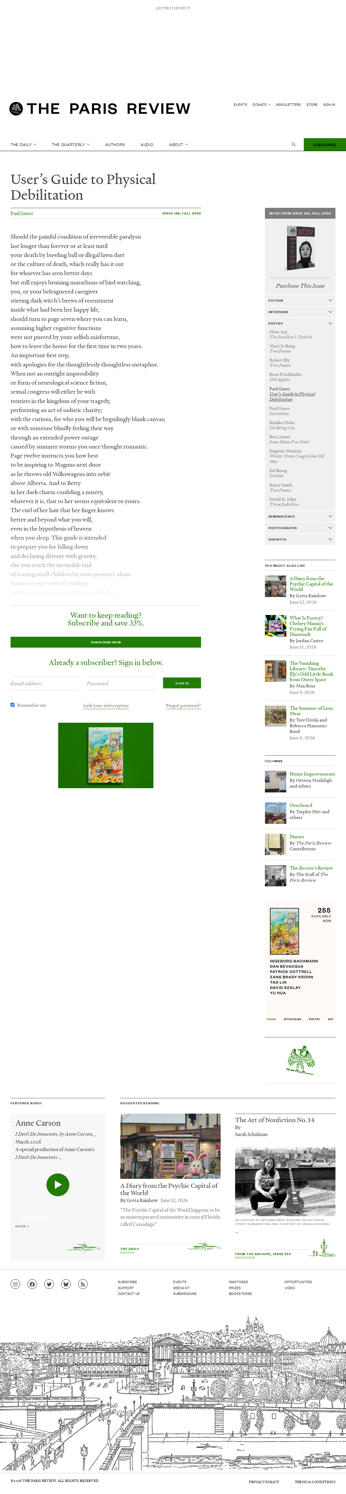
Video (290, 1287)
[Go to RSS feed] (83, 1284)
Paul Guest (22, 213)
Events (240, 104)
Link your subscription (106, 705)
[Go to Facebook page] (32, 1284)
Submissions (185, 1293)
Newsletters (288, 104)
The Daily (23, 144)
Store (312, 104)
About (178, 144)
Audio (147, 144)
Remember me (31, 705)
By (238, 1127)
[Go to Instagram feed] (15, 1284)
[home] (99, 110)
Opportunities (298, 1281)
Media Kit (181, 1287)
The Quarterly (71, 144)
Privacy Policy (264, 1481)
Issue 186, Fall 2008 (181, 213)
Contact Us (129, 1293)
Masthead (238, 1281)
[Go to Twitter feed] (49, 1284)
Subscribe (325, 144)
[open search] (293, 144)
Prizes (235, 1287)
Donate (261, 104)
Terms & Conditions (315, 1481)
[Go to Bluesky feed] (66, 1284)
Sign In (329, 104)
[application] (57, 1214)
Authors (115, 144)
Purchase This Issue (300, 286)
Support (126, 1287)
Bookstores (240, 1293)
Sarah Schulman (251, 1134)
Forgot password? (183, 705)
